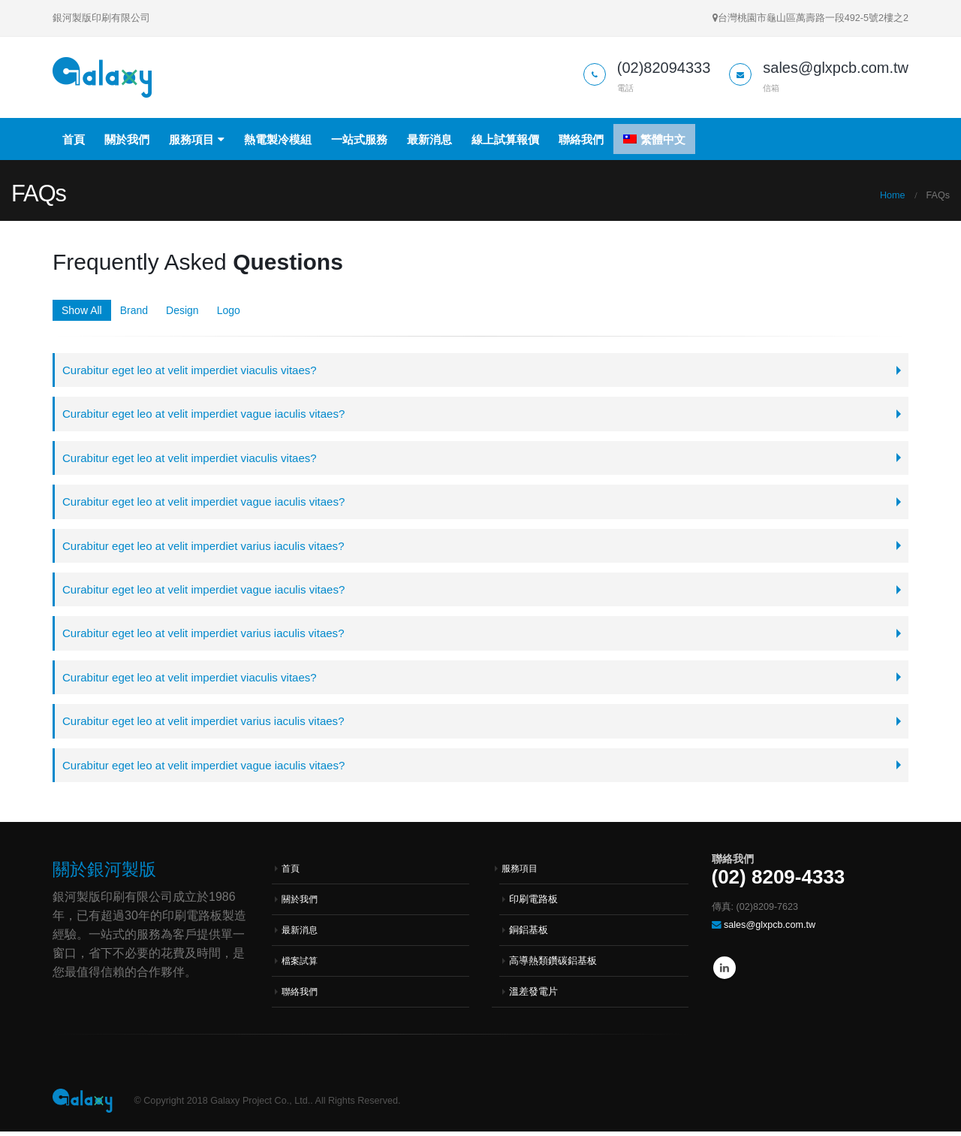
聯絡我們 (581, 139)
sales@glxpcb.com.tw (769, 929)
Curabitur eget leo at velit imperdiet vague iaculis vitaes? (206, 414)
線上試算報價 (505, 139)
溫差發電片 (533, 996)
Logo (228, 310)
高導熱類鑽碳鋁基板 (553, 965)
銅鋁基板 (528, 934)
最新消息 (429, 139)
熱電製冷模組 (278, 139)
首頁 (73, 139)
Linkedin (724, 972)
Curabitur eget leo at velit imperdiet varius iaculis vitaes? (206, 547)
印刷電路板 (533, 904)
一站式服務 (359, 139)
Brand (134, 310)
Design (182, 310)
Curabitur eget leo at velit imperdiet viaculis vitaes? (192, 370)
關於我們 (126, 139)
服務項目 (191, 139)
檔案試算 (301, 965)
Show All (82, 310)
